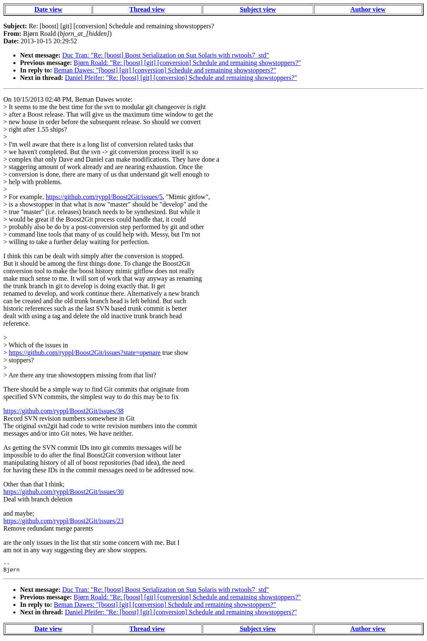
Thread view (147, 9)
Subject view (258, 9)
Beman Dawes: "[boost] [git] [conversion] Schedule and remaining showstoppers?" (165, 70)
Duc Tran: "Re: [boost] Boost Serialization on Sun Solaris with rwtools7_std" (165, 55)
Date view (48, 9)
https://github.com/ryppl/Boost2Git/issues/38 (63, 410)
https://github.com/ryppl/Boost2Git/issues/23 (63, 520)
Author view (368, 9)
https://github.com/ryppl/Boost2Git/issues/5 (103, 196)
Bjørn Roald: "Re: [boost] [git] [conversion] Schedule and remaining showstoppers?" (187, 62)
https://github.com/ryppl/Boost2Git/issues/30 (63, 491)
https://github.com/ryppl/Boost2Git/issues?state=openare (85, 352)
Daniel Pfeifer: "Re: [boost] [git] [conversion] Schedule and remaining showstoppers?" (181, 77)
